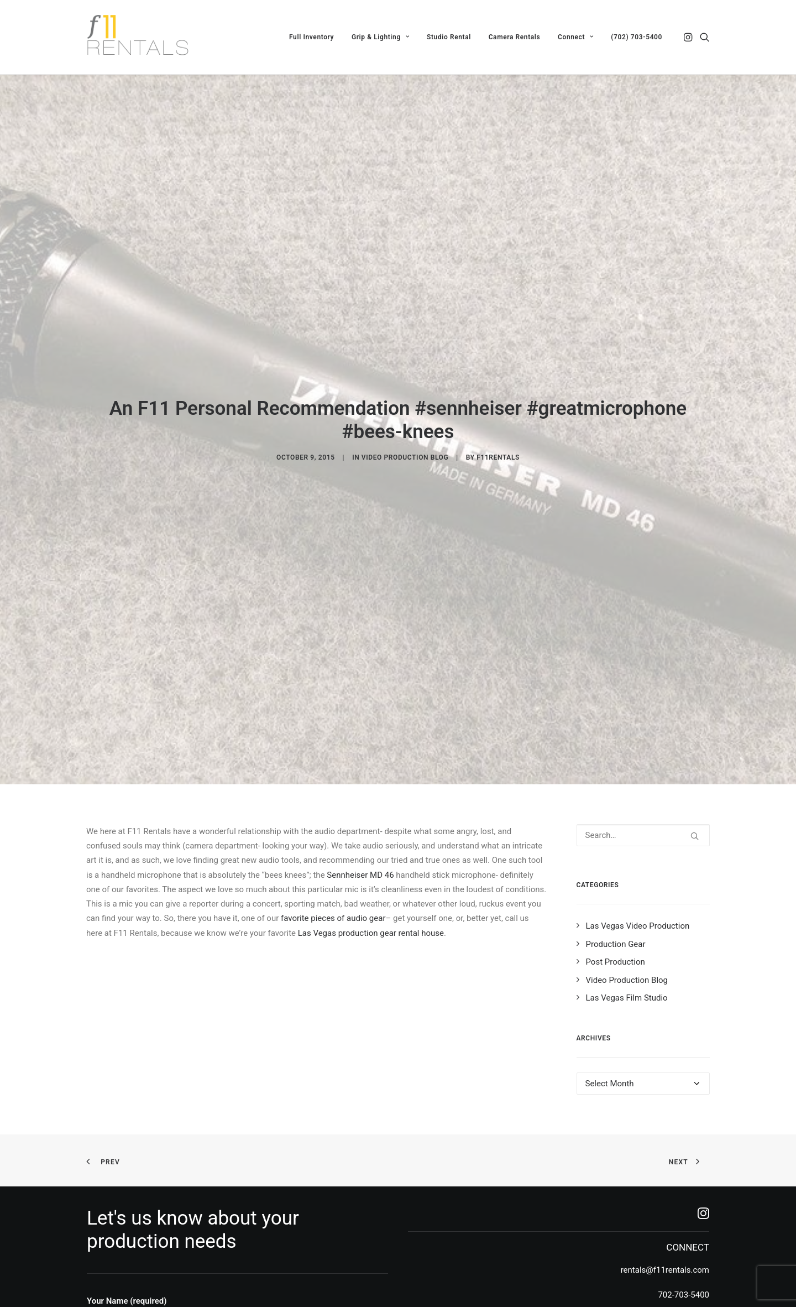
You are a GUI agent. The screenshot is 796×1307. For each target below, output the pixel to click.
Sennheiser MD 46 (360, 805)
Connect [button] (575, 37)
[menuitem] (311, 37)
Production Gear (616, 874)
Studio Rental (449, 37)
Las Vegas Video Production (638, 857)
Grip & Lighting (380, 37)
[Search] (643, 766)
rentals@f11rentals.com (665, 1201)
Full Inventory (311, 37)
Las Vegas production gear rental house (371, 863)
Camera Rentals (515, 37)
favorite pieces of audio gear (333, 849)
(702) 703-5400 (636, 37)
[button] (689, 37)
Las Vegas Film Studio (627, 929)
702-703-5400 (683, 1225)
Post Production (615, 893)
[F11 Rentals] (138, 37)
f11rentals (498, 423)
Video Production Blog (405, 423)
